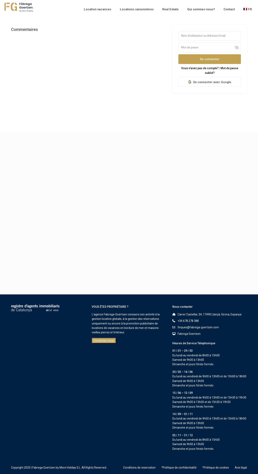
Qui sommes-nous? (201, 9)
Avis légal (241, 467)
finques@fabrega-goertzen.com (198, 327)
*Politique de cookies (215, 467)
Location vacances (97, 9)
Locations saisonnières (137, 9)
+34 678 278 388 (188, 320)
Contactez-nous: (103, 340)
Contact (229, 9)
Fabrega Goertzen (189, 333)
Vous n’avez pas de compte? (200, 68)
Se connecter (209, 59)
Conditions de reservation (139, 467)
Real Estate (170, 9)
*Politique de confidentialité (179, 467)
